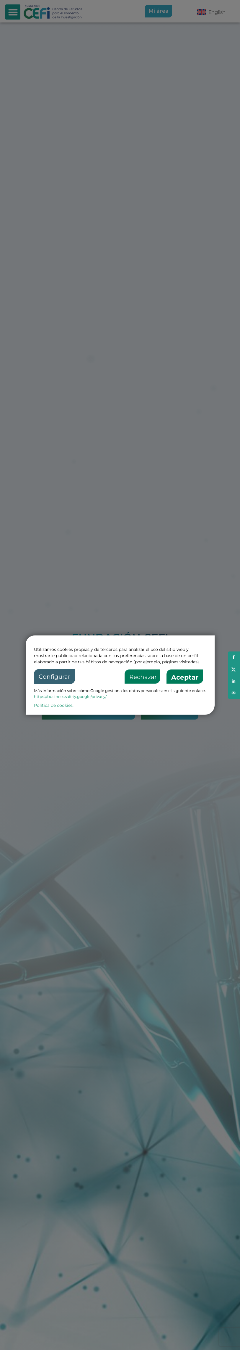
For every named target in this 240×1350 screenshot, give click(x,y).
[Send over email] (234, 693)
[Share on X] (234, 669)
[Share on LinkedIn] (234, 681)
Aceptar (184, 677)
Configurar (54, 676)
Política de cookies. (54, 705)
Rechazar (143, 676)
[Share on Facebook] (234, 657)
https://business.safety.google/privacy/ (70, 696)
